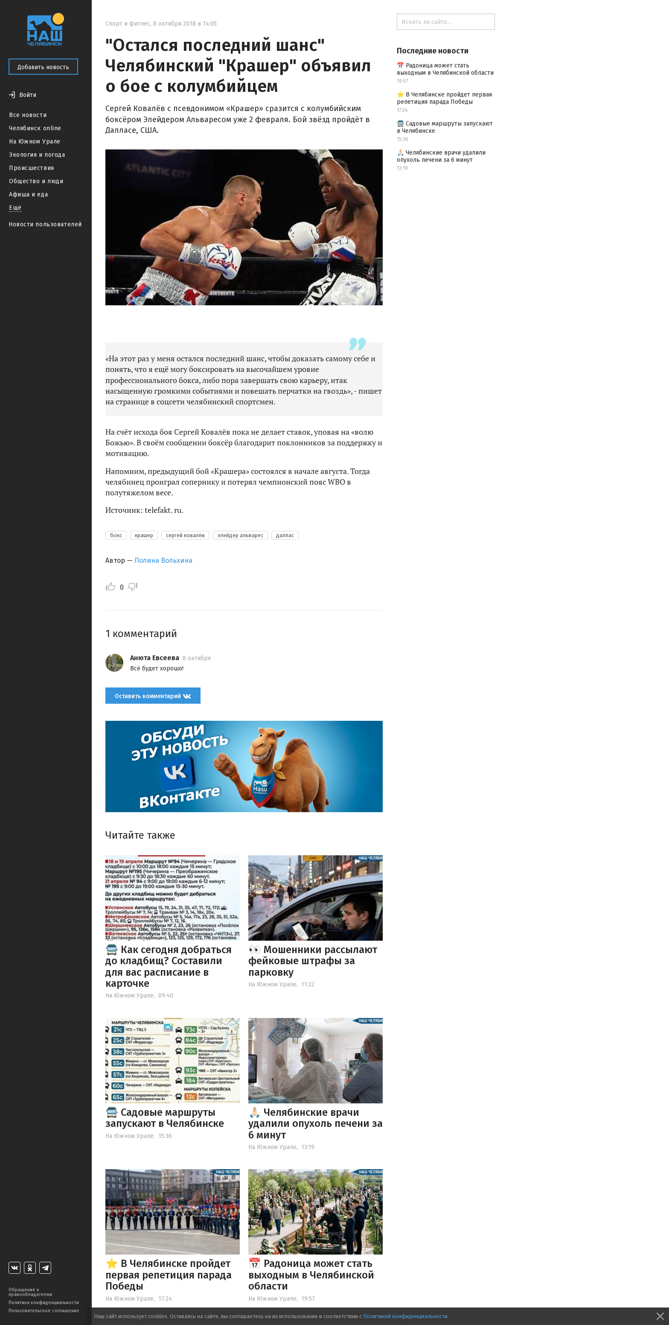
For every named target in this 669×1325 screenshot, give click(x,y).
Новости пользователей (45, 224)
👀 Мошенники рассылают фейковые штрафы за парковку (312, 961)
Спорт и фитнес (127, 23)
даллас (285, 535)
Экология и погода (37, 154)
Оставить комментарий (153, 695)
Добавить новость (43, 67)
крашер (144, 535)
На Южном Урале (35, 141)
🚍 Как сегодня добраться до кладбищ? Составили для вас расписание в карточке (168, 966)
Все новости (28, 115)
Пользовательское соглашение (44, 1310)
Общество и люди (36, 181)
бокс (116, 535)
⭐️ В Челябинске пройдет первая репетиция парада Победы (168, 1275)
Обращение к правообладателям (30, 1292)
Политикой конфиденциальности (405, 1316)
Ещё (15, 207)
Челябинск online (35, 128)
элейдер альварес (240, 535)
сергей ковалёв (185, 535)
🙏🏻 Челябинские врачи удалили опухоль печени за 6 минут (315, 1123)
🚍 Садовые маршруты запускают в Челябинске (164, 1117)
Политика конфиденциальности (44, 1302)
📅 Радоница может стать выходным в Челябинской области (311, 1275)
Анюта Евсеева (154, 658)
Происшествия (31, 168)
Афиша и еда (28, 194)
